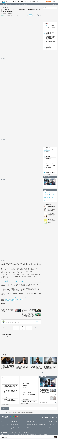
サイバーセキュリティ (4, 424)
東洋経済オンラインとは (46, 7)
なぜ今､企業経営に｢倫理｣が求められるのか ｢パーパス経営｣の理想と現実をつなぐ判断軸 (7, 310)
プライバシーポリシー (13, 434)
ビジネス (3, 4)
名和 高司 (4, 15)
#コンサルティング (19, 299)
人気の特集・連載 (47, 147)
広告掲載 (27, 432)
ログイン (54, 1)
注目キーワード (46, 190)
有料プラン (50, 425)
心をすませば (50, 212)
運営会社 (12, 432)
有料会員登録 (48, 1)
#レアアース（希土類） (47, 192)
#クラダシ (12, 300)
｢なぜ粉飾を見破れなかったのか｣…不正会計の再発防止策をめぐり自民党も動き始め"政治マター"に (50, 367)
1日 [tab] (46, 149)
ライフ (19, 4)
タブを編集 (54, 4)
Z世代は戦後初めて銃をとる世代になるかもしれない (51, 207)
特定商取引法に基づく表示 (25, 434)
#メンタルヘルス (46, 200)
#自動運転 (51, 197)
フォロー (31, 15)
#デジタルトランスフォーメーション (49, 194)
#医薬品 (6, 299)
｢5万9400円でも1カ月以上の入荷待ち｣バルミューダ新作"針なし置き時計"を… (50, 42)
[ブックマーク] (38, 15)
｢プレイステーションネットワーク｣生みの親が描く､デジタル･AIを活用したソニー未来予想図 (21, 367)
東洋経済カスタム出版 (42, 424)
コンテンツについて (52, 424)
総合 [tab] (46, 25)
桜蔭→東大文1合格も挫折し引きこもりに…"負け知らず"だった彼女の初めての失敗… (50, 47)
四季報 (33, 1)
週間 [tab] (52, 149)
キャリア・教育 (14, 4)
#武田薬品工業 (7, 300)
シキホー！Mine (13, 428)
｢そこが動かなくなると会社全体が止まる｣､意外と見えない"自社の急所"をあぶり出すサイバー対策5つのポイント (7, 366)
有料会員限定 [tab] (53, 25)
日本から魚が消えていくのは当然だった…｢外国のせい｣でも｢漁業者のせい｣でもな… (50, 28)
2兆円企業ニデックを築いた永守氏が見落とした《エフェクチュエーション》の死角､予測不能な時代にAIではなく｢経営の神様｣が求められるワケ (28, 315)
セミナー (28, 1)
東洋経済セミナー (29, 427)
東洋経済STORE (13, 425)
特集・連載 (14, 1)
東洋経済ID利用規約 (33, 434)
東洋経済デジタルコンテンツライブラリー (17, 427)
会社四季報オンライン (14, 424)
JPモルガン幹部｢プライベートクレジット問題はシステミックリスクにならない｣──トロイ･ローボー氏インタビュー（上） (36, 368)
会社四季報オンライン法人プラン (32, 424)
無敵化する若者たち (51, 219)
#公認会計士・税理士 (47, 197)
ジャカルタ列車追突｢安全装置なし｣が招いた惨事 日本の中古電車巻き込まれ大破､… (50, 37)
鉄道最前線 (47, 151)
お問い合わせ (45, 434)
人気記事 (18, 1)
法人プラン (50, 427)
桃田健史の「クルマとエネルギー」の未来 (51, 172)
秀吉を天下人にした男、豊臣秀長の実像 (51, 165)
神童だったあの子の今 (26, 399)
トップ (10, 1)
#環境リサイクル (11, 299)
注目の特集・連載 (47, 176)
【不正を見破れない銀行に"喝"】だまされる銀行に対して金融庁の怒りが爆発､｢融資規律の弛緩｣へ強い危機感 (44, 399)
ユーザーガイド (51, 428)
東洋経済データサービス (30, 425)
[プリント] (40, 15)
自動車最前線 (48, 156)
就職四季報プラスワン (49, 158)
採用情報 (16, 432)
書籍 (36, 1)
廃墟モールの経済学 (26, 383)
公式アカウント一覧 (22, 432)
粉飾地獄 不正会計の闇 (49, 167)
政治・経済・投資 (8, 4)
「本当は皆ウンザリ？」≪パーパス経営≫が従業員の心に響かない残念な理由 (28, 310)
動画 (22, 1)
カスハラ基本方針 (39, 434)
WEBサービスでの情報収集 (5, 434)
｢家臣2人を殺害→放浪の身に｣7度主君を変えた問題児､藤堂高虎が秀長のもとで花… (50, 33)
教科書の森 (40, 425)
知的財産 (19, 434)
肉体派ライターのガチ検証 (49, 163)
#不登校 (52, 192)
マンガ (25, 1)
